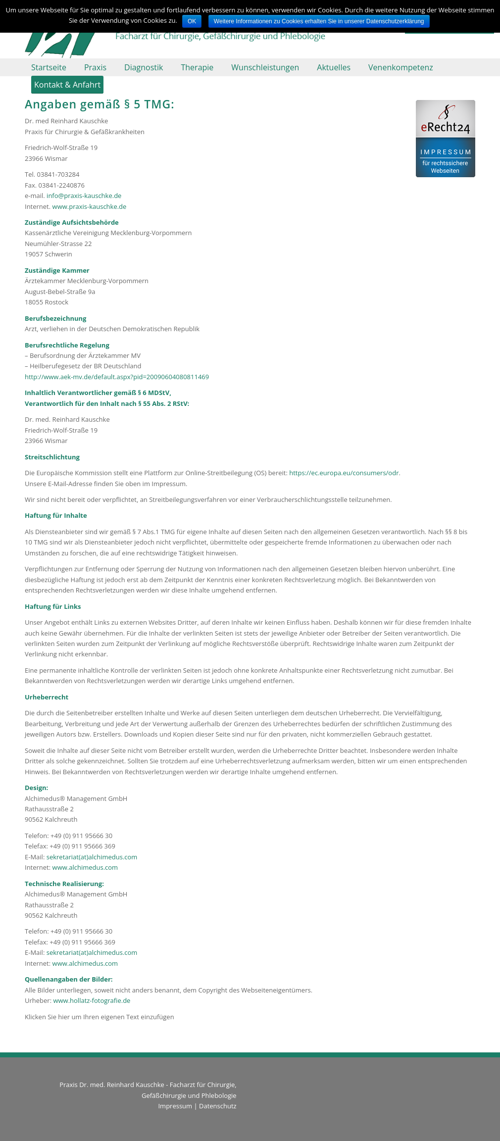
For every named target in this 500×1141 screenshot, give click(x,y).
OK (192, 21)
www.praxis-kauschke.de (89, 206)
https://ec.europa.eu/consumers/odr (344, 472)
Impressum (175, 1105)
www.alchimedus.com (85, 867)
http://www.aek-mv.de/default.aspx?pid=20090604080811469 (117, 376)
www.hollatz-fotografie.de (91, 1000)
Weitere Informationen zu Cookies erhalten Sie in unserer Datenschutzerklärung (319, 21)
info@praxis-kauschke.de (84, 195)
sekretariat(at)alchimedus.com (92, 856)
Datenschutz (218, 1105)
